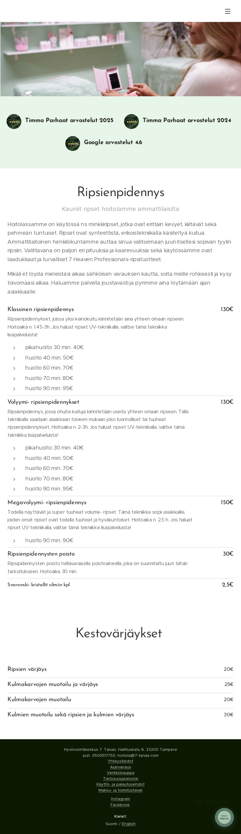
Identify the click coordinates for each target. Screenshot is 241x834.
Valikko (227, 11)
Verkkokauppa (120, 772)
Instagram (120, 798)
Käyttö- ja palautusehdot (120, 784)
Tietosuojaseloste (120, 778)
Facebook (120, 804)
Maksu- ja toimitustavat (120, 790)
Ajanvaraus (120, 767)
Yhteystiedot (120, 761)
